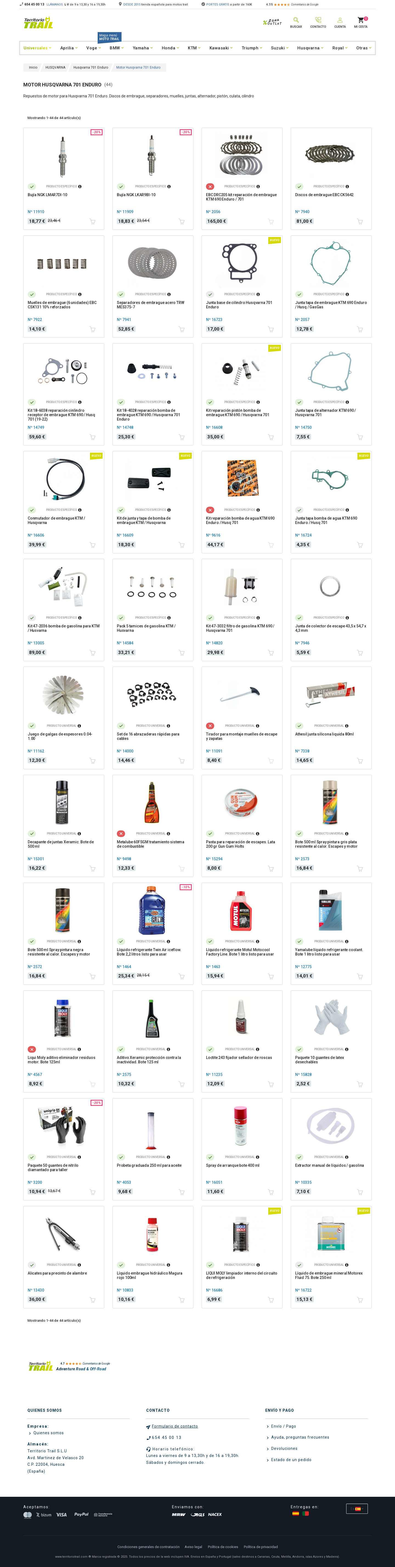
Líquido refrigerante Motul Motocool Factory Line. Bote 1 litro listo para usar (240, 952)
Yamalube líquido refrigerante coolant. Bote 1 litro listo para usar (329, 952)
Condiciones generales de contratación (148, 1547)
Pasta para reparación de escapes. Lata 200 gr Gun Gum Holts (240, 844)
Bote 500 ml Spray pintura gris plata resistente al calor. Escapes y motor (326, 844)
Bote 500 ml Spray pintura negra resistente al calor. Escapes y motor (59, 952)
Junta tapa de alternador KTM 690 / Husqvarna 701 (325, 412)
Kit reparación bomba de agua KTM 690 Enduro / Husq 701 (240, 520)
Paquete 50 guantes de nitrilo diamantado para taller (53, 1167)
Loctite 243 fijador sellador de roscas (239, 1057)
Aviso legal (193, 1547)
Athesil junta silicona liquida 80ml (324, 734)
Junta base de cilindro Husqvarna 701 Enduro (239, 304)
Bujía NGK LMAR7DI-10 (47, 195)
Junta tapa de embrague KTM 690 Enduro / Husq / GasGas (331, 304)
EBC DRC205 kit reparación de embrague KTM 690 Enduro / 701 (241, 197)
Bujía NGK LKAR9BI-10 (136, 195)
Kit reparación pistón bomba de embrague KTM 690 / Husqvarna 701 (237, 412)
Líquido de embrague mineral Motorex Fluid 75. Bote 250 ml (329, 1275)
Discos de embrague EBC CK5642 (324, 195)
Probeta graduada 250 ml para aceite (149, 1165)
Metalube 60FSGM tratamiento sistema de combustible (150, 844)
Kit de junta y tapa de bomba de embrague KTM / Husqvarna (144, 520)
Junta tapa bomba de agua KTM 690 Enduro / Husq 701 (326, 520)
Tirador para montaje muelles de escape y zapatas (241, 736)
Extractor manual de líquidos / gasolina (329, 1165)
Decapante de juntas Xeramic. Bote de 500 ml (61, 844)
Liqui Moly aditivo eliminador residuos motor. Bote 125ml (61, 1059)
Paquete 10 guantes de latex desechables (319, 1059)
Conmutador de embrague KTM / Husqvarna (56, 520)
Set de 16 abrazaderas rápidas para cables (148, 736)
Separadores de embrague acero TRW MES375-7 (150, 304)
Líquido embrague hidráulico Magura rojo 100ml (149, 1275)
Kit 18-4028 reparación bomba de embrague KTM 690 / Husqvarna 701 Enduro (148, 414)
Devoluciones (284, 1448)
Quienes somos (48, 1433)
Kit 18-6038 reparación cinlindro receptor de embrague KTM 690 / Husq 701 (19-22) (61, 414)
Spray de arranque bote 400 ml (232, 1165)
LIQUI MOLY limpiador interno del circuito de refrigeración (241, 1275)
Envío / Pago (283, 1426)
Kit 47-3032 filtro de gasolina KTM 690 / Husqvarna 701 (240, 628)
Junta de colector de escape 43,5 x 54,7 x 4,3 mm (330, 628)
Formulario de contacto (175, 1426)
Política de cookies (223, 1547)
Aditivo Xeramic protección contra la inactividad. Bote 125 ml (149, 1059)
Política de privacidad (261, 1547)
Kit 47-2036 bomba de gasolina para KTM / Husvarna (63, 628)
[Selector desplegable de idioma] (357, 1509)
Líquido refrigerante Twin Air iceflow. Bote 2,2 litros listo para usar (149, 952)
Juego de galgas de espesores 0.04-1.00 (60, 736)
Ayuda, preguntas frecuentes (299, 1437)
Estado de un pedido (291, 1460)
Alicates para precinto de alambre (57, 1273)
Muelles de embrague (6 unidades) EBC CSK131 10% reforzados (62, 304)
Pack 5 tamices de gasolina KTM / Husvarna (146, 628)
